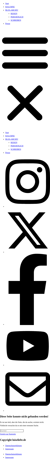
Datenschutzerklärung (13, 446)
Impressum (9, 449)
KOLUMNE (10, 7)
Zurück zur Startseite (8, 434)
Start (7, 4)
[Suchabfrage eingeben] (12, 430)
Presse (7, 24)
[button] (25, 78)
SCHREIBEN (16, 20)
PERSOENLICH (17, 17)
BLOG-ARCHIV (11, 10)
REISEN (14, 14)
